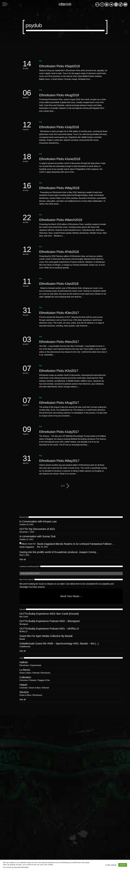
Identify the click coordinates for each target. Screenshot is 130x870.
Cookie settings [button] (110, 865)
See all (22, 559)
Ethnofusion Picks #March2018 (60, 220)
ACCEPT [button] (123, 865)
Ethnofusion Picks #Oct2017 (58, 371)
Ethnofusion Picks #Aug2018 (59, 95)
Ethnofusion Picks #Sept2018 (59, 66)
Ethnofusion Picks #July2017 (59, 432)
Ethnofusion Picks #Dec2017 (59, 313)
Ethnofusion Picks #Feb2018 (59, 252)
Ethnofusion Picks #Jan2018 (58, 283)
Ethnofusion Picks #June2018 (59, 159)
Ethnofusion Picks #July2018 (59, 127)
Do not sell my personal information (16, 867)
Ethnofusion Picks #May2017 (59, 461)
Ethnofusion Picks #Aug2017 (59, 402)
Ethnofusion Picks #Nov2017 (59, 342)
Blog (40, 61)
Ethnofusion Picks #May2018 (59, 188)
